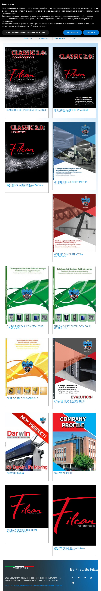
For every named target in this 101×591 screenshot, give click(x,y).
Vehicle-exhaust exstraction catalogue (70, 183)
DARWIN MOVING (15, 473)
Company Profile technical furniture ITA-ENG (22, 531)
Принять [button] (91, 32)
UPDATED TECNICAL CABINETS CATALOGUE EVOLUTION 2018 (69, 402)
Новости (28, 38)
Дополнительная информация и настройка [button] (25, 32)
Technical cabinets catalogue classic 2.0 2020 (71, 111)
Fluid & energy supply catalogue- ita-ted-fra (72, 327)
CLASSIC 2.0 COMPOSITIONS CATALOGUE (27, 110)
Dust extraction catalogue (22, 398)
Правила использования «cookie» (47, 585)
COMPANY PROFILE (63, 473)
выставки (60, 38)
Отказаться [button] (72, 32)
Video (74, 38)
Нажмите (43, 38)
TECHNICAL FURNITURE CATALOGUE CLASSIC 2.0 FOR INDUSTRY (25, 185)
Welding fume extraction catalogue (68, 255)
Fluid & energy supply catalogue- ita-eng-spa (25, 327)
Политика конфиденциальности (19, 585)
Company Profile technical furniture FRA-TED (69, 548)
